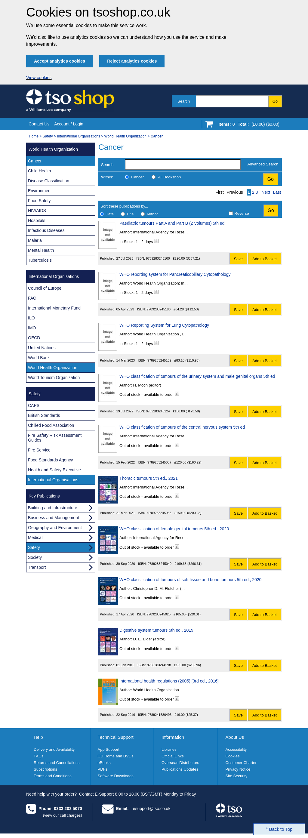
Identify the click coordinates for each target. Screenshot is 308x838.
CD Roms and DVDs (116, 756)
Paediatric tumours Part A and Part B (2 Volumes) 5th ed (171, 223)
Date (110, 214)
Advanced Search (262, 164)
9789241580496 (160, 714)
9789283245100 (158, 258)
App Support (108, 749)
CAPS (33, 405)
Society (35, 557)
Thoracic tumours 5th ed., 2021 (148, 478)
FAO (32, 298)
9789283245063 (159, 513)
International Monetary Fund (54, 308)
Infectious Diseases (46, 230)
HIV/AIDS (37, 210)
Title (130, 214)
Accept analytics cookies (59, 61)
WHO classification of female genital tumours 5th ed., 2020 (174, 528)
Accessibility (236, 749)
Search (183, 101)
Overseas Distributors (180, 762)
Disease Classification (48, 180)
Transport (37, 567)
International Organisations (78, 136)
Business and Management (53, 517)
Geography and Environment (55, 527)
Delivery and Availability (54, 749)
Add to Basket (264, 259)
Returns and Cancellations (56, 762)
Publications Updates (180, 769)
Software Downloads (116, 776)
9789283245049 (160, 563)
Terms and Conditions (53, 776)
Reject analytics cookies (132, 61)
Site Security (237, 776)
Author (152, 214)
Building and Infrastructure (52, 507)
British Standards (44, 415)
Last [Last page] (277, 192)
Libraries (169, 749)
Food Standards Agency (50, 460)
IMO (32, 327)
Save (238, 259)
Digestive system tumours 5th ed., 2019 (156, 630)
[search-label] (183, 164)
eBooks (104, 762)
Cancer (137, 177)
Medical (35, 537)
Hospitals (36, 220)
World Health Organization (125, 136)
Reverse (241, 213)
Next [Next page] (265, 192)
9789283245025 (159, 614)
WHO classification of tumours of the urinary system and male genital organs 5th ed (197, 376)
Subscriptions (45, 769)
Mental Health (41, 250)
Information (173, 737)
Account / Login (68, 124)
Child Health (39, 170)
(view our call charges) (62, 815)
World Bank (39, 357)
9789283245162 (159, 360)
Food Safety (39, 200)
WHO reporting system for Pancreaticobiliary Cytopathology (175, 274)
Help (38, 737)
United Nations (42, 347)
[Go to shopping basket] (247, 125)
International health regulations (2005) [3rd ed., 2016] (169, 681)
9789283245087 (159, 462)
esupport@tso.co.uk (152, 808)
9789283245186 (159, 309)
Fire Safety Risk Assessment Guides (55, 437)
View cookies (39, 77)
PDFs (103, 769)
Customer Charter (241, 762)
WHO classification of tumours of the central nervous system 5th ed (182, 427)
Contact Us (39, 124)
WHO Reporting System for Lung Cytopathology (164, 325)
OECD (34, 337)
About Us (235, 737)
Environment (40, 190)
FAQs (39, 756)
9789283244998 (159, 665)
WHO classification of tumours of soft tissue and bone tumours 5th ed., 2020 (190, 579)
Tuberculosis (40, 260)
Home (33, 136)
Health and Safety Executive (54, 469)
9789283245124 (158, 411)
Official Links (172, 756)
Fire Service (39, 450)
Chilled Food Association (51, 425)
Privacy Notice (238, 769)
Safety (48, 136)
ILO (31, 318)
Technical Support (116, 737)
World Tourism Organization (54, 377)
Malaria (35, 240)
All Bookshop (169, 177)
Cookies (233, 756)
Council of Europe (44, 288)
